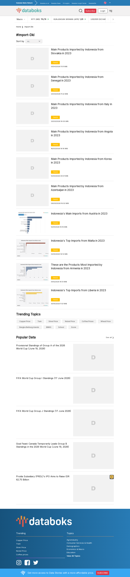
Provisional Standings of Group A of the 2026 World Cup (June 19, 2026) (40, 347)
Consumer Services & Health (79, 543)
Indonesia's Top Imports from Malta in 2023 (78, 240)
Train (39, 321)
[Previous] (107, 19)
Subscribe (90, 11)
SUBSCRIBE (102, 573)
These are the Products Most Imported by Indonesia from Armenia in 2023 (76, 266)
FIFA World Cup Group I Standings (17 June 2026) (43, 378)
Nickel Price (70, 321)
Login (102, 11)
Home (18, 27)
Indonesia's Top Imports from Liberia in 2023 (78, 290)
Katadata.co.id (44, 3)
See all (109, 337)
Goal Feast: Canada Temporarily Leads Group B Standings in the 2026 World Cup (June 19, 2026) (42, 445)
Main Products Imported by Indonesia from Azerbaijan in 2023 (77, 188)
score (73, 327)
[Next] (113, 19)
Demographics (73, 546)
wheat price (106, 321)
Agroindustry (72, 540)
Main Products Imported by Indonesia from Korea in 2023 (81, 160)
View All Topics (73, 556)
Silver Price (53, 321)
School (61, 327)
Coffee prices (87, 321)
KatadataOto (92, 3)
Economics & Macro (75, 549)
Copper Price (24, 321)
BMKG (48, 327)
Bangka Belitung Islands (29, 327)
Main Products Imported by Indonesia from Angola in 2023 (82, 133)
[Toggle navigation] (111, 11)
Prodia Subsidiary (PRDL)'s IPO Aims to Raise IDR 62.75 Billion (42, 478)
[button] (107, 3)
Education (71, 552)
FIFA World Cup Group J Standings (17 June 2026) (43, 411)
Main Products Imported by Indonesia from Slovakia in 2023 (77, 51)
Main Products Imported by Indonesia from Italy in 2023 (81, 106)
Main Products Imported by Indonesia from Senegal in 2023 (77, 78)
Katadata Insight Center (79, 3)
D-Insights (66, 3)
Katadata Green (56, 3)
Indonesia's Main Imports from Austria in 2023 (79, 213)
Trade (55, 63)
